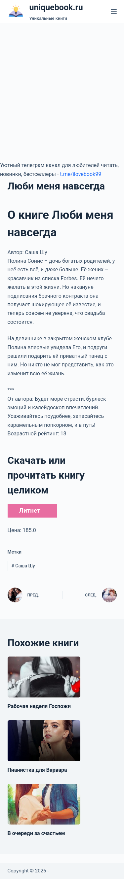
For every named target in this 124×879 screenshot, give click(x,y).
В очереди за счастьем (36, 833)
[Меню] (114, 12)
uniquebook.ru (56, 7)
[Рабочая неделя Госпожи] (44, 677)
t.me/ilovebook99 (80, 174)
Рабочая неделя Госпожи (39, 706)
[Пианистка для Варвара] (44, 740)
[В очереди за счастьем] (44, 804)
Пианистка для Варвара (37, 770)
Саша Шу (23, 565)
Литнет (29, 510)
